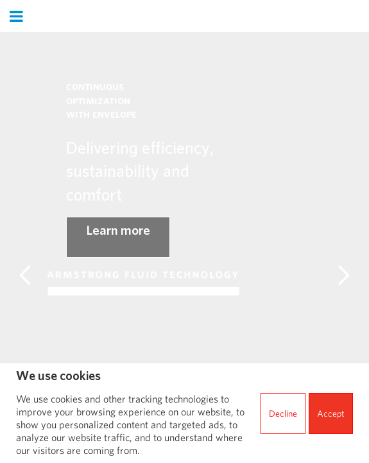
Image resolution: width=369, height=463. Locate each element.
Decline (283, 413)
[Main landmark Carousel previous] (25, 275)
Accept (331, 413)
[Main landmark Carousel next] (344, 275)
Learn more (118, 230)
